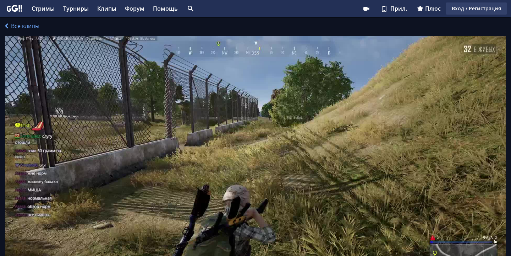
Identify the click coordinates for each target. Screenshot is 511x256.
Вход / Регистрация (476, 8)
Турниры (76, 8)
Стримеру (366, 8)
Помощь (165, 8)
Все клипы (22, 26)
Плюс (429, 8)
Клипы (106, 8)
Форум (134, 8)
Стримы (43, 8)
